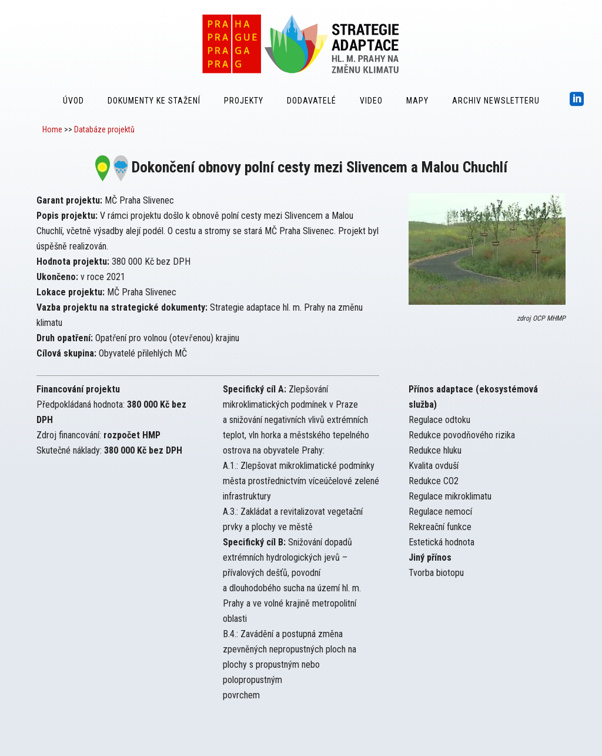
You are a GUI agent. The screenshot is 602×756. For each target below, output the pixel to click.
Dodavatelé (311, 100)
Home (52, 129)
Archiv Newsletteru (496, 100)
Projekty (243, 100)
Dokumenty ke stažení (154, 100)
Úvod (73, 100)
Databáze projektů (104, 129)
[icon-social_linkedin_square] (577, 100)
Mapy (417, 100)
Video (371, 100)
